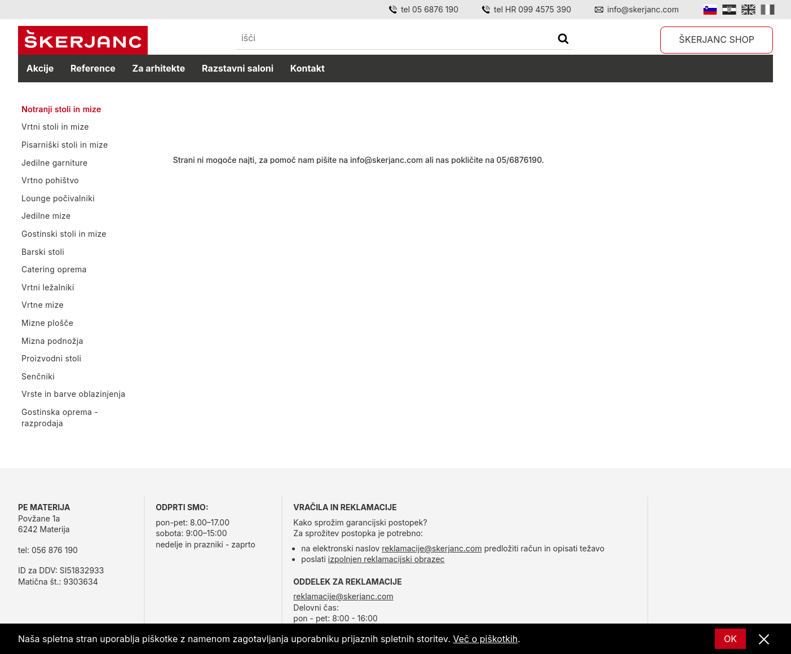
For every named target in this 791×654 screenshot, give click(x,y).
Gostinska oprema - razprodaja (59, 417)
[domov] (83, 40)
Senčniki (38, 376)
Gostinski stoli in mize (64, 233)
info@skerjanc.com (386, 160)
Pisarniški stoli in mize (64, 144)
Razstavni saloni (237, 68)
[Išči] (563, 40)
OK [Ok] (730, 638)
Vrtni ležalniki (47, 287)
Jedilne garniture (54, 162)
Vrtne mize (42, 305)
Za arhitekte (158, 68)
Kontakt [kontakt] (307, 68)
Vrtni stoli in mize (55, 126)
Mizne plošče (47, 323)
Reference (93, 68)
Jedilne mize (45, 215)
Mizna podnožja (52, 341)
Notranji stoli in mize (61, 109)
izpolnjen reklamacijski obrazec (386, 559)
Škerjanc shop (716, 39)
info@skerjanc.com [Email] (643, 9)
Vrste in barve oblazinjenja (73, 394)
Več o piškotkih (485, 638)
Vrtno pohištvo (50, 180)
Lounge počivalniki (58, 198)
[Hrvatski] (729, 10)
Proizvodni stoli (51, 358)
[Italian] (767, 10)
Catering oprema (54, 269)
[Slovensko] (710, 10)
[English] (748, 10)
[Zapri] (764, 640)
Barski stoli (42, 252)
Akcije (40, 68)
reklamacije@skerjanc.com (431, 548)
